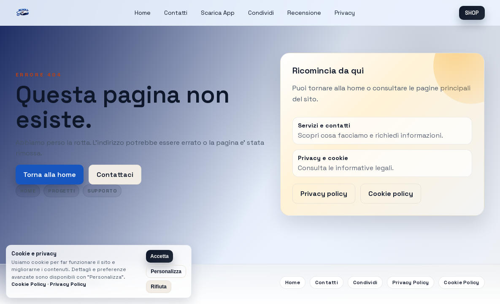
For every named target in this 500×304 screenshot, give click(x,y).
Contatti (175, 12)
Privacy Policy (410, 282)
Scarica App (218, 12)
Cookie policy (390, 193)
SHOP (472, 12)
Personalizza (166, 271)
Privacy (345, 12)
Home (143, 12)
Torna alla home (49, 174)
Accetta (159, 256)
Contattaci (115, 174)
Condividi (261, 12)
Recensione (304, 12)
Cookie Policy (461, 282)
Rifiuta (158, 287)
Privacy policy (323, 193)
